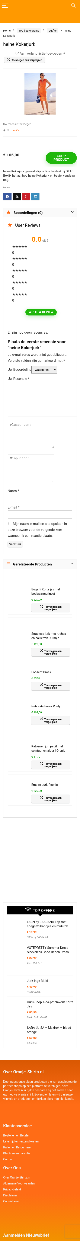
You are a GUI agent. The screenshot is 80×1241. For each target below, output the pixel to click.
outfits (53, 30)
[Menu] (5, 5)
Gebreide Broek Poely (45, 706)
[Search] (73, 5)
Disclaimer (10, 1195)
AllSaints (32, 1043)
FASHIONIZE (34, 991)
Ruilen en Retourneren (17, 1147)
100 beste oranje (29, 30)
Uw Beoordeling (19, 370)
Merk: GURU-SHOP (37, 1017)
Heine (6, 187)
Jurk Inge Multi (37, 981)
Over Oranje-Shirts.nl (16, 1177)
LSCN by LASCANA (37, 937)
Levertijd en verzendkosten (21, 1141)
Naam (13, 491)
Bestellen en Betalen (16, 1135)
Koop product (61, 158)
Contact (8, 1159)
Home (7, 30)
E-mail (13, 507)
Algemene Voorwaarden (19, 1183)
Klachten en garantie (16, 1153)
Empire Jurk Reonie (44, 785)
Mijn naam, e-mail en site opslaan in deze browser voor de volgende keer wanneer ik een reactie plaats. (37, 530)
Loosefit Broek (41, 672)
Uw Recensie (18, 379)
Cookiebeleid (11, 1201)
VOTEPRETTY (34, 963)
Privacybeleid (12, 1189)
